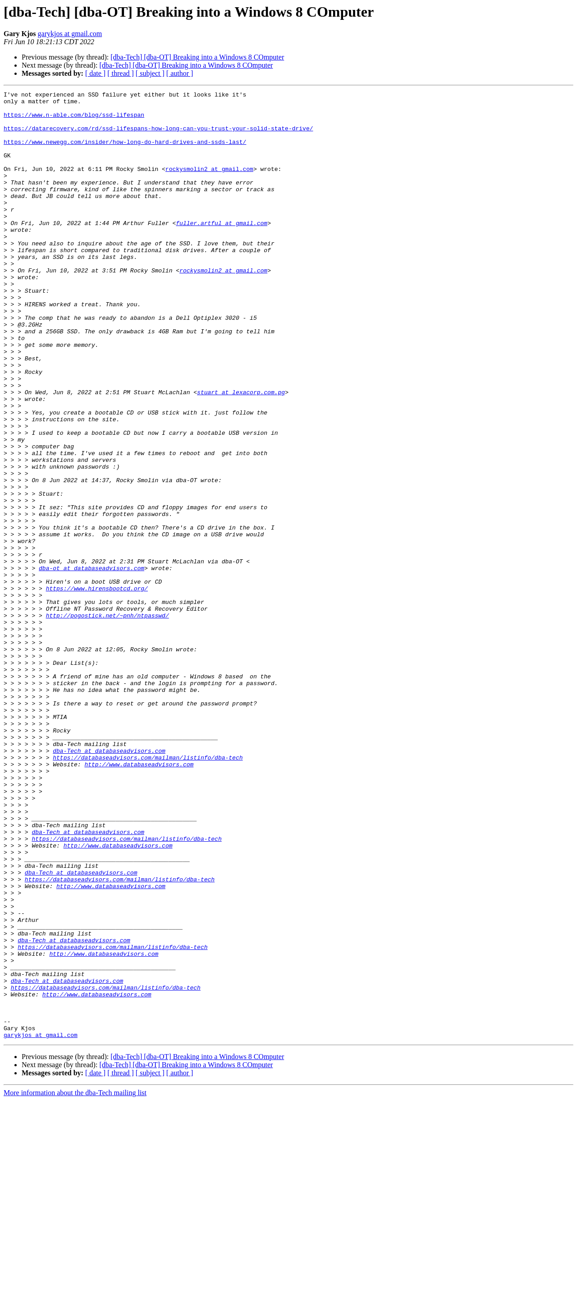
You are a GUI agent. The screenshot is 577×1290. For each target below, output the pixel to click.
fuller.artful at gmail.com (221, 250)
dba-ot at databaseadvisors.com (91, 664)
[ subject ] (150, 73)
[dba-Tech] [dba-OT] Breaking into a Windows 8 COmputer (197, 57)
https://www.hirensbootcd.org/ (97, 688)
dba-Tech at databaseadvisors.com (109, 883)
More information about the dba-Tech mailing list (75, 1282)
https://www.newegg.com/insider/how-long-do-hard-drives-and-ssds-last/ (125, 152)
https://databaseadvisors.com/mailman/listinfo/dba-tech (148, 891)
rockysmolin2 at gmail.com (209, 185)
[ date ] (95, 73)
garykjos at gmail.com (70, 33)
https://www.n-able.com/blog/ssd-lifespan (74, 120)
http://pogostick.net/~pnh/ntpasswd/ (107, 721)
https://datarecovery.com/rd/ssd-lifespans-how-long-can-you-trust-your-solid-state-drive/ (158, 136)
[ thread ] (120, 73)
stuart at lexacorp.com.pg (241, 453)
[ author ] (179, 73)
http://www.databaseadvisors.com (138, 899)
